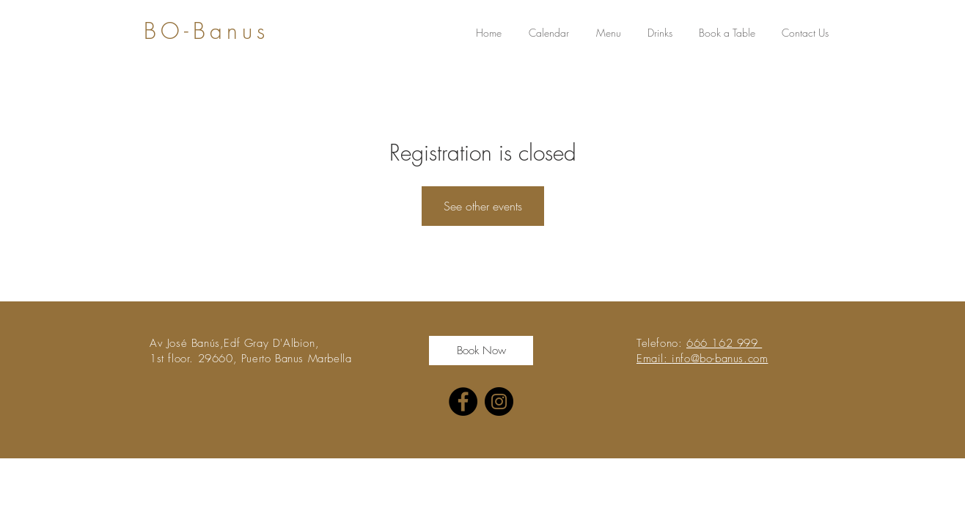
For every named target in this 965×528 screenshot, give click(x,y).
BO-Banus (206, 30)
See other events (483, 206)
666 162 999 (724, 343)
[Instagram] (499, 401)
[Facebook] (463, 401)
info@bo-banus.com (720, 358)
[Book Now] (481, 350)
